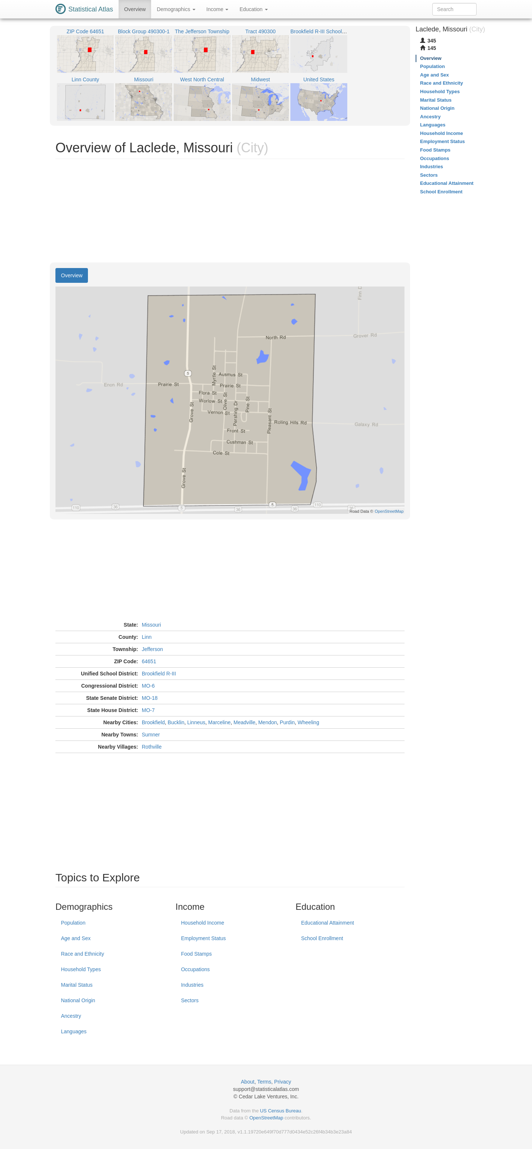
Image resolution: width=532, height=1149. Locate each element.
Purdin (287, 722)
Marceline (219, 722)
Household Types (81, 969)
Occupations (195, 969)
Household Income (202, 923)
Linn (146, 637)
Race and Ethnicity (82, 954)
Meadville (244, 722)
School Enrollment (322, 938)
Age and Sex (76, 938)
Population (73, 923)
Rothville (152, 747)
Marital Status (77, 985)
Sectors (189, 1000)
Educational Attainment (327, 923)
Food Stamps (196, 954)
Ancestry (71, 1016)
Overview (135, 9)
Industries (192, 985)
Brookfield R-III (159, 674)
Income (218, 9)
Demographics (176, 9)
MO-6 (148, 686)
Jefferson (152, 649)
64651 (149, 661)
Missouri (151, 625)
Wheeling (308, 722)
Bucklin (176, 722)
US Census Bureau (280, 1111)
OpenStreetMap (266, 1118)
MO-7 (148, 710)
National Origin (78, 1000)
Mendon (267, 722)
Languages (73, 1031)
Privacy (282, 1082)
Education (253, 9)
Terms (264, 1082)
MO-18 (150, 698)
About (248, 1082)
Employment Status (203, 938)
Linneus (196, 722)
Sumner (151, 735)
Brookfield (153, 722)
